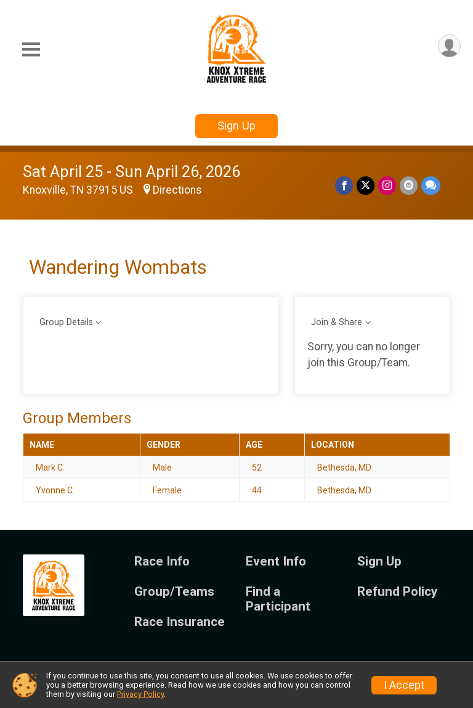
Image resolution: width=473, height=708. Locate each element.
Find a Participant (278, 599)
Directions (177, 190)
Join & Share (336, 322)
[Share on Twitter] (365, 185)
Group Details (66, 322)
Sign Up (236, 125)
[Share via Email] (409, 185)
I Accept (404, 685)
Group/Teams (174, 592)
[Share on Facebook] (344, 185)
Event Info (276, 561)
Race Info (162, 561)
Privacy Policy (140, 694)
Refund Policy (397, 592)
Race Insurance (179, 622)
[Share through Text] (430, 185)
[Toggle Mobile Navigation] (30, 49)
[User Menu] (449, 46)
